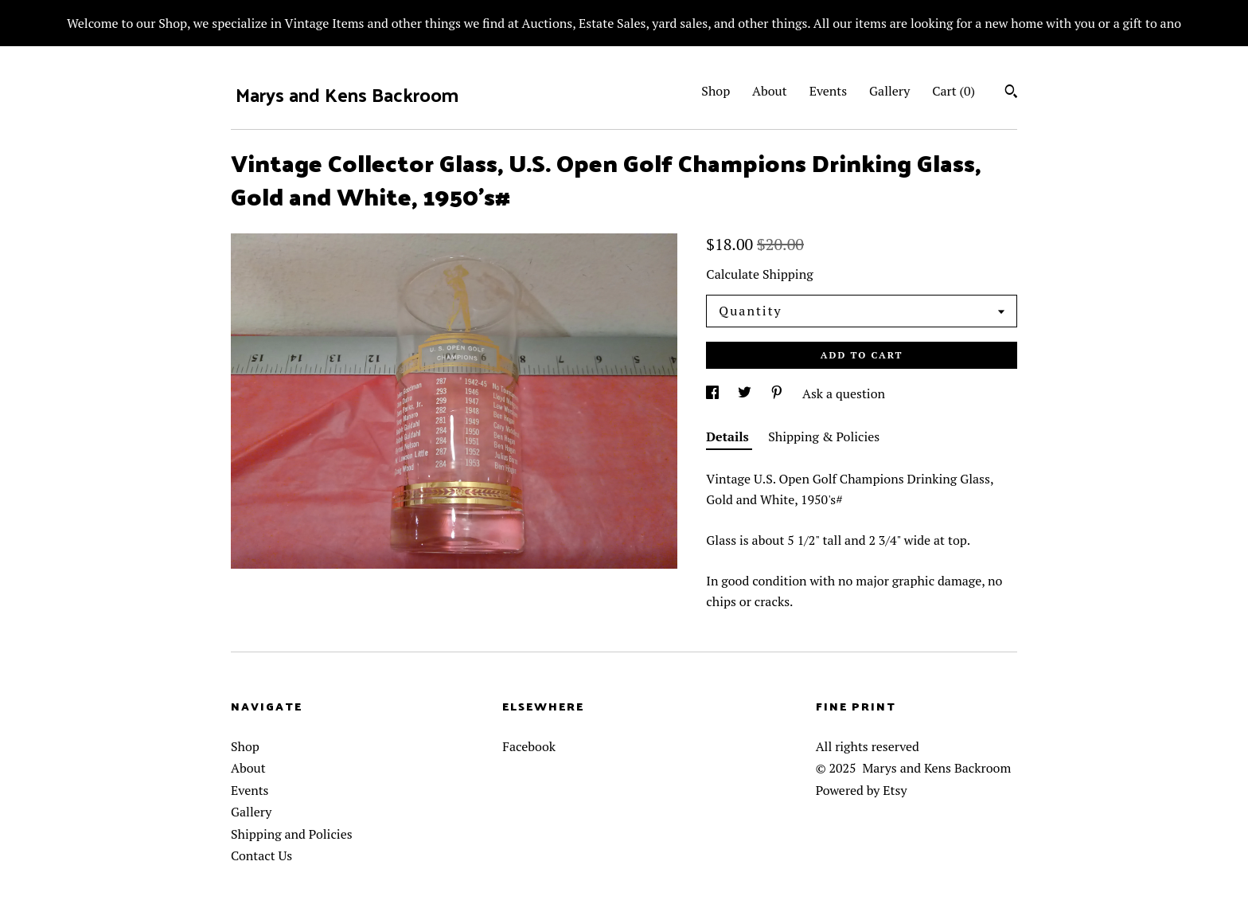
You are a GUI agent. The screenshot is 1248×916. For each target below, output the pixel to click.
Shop (715, 91)
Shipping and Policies (292, 834)
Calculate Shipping (759, 274)
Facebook (529, 746)
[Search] (1011, 93)
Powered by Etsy (861, 790)
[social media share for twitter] (746, 393)
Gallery (889, 91)
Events (828, 91)
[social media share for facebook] (714, 393)
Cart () (953, 91)
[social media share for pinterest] (778, 393)
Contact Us (261, 855)
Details (729, 436)
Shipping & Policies (823, 436)
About (769, 91)
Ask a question (843, 393)
